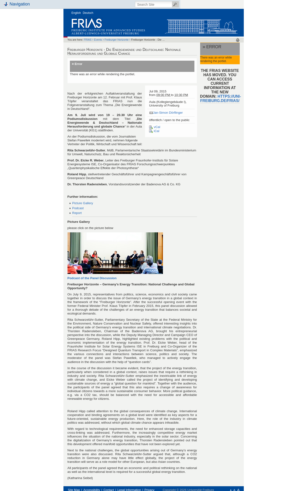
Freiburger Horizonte (116, 39)
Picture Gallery (82, 203)
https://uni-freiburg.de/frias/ (220, 98)
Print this (238, 40)
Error (79, 64)
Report (77, 213)
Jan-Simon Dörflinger (168, 112)
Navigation (20, 4)
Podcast (78, 208)
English (76, 13)
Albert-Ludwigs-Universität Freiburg (106, 33)
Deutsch (88, 13)
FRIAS (87, 39)
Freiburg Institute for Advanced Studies (108, 30)
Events (98, 39)
